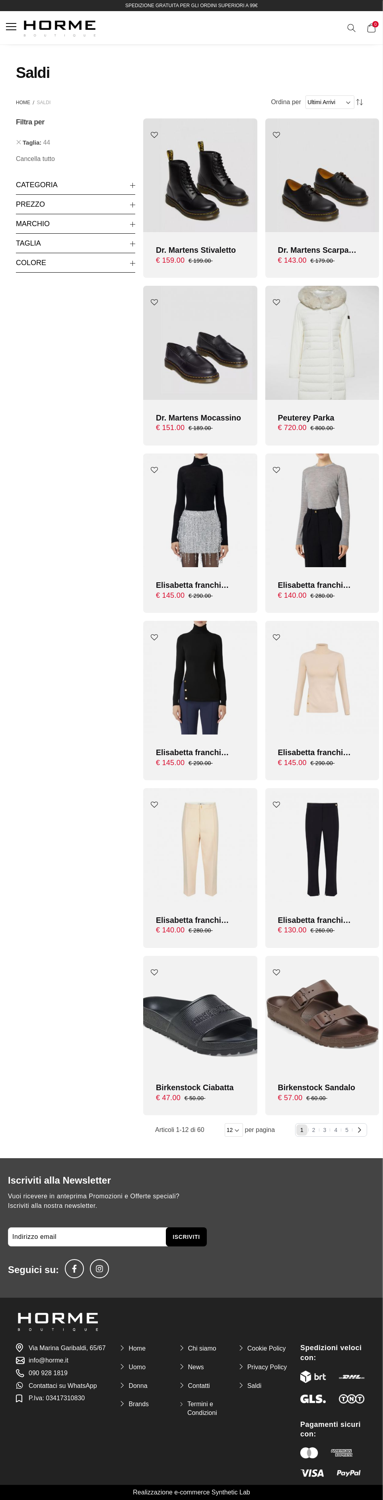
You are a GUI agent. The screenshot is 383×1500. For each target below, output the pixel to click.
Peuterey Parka (307, 417)
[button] (154, 135)
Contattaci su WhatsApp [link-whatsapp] (63, 1385)
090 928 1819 (48, 1373)
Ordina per (286, 102)
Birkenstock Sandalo (317, 1088)
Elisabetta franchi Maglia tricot (189, 754)
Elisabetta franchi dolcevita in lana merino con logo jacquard (189, 586)
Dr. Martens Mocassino (199, 417)
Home (23, 102)
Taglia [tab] (28, 243)
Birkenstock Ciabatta (195, 1088)
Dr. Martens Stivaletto (196, 250)
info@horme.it (48, 1360)
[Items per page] (234, 1131)
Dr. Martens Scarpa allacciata (314, 251)
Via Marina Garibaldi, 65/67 (67, 1348)
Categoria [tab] (37, 185)
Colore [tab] (31, 263)
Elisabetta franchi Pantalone (189, 921)
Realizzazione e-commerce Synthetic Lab (191, 1492)
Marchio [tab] (33, 224)
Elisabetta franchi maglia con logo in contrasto (313, 586)
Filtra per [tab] (30, 122)
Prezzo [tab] (30, 204)
